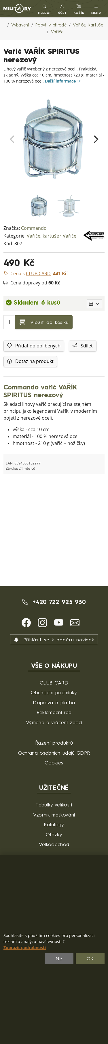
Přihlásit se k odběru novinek (54, 640)
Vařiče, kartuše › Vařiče (51, 236)
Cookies (54, 763)
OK (90, 958)
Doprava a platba (54, 702)
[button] (63, 8)
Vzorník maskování (54, 815)
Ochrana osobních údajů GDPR (54, 753)
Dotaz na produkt (30, 361)
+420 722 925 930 (54, 601)
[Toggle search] (45, 8)
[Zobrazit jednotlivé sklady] (94, 303)
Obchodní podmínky (54, 692)
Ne (59, 958)
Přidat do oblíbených (33, 346)
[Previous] (12, 139)
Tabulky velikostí (54, 805)
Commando (34, 228)
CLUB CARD (54, 683)
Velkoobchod (54, 844)
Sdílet (83, 346)
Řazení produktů (54, 743)
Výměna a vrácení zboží (54, 722)
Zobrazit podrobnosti (24, 947)
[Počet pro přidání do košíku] (9, 322)
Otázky (54, 834)
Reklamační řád (54, 712)
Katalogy (54, 824)
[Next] (95, 139)
